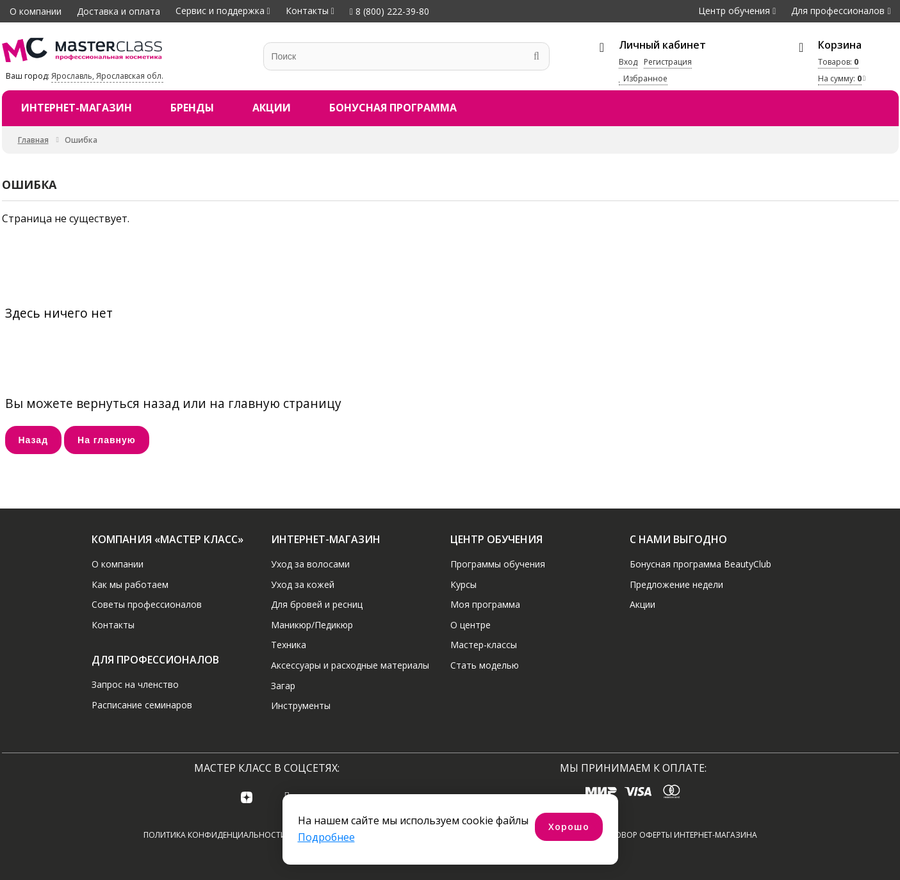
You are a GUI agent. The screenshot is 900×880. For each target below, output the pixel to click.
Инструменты (301, 705)
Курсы (463, 584)
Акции (271, 108)
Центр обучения (734, 10)
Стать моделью (484, 665)
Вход (628, 61)
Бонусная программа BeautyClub (700, 564)
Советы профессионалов (147, 604)
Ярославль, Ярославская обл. (107, 75)
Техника (288, 645)
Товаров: (838, 61)
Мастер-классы (483, 645)
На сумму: (840, 78)
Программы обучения (497, 564)
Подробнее (326, 837)
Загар (283, 685)
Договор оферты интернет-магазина (678, 834)
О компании (35, 11)
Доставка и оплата (118, 11)
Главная (33, 139)
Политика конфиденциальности (214, 834)
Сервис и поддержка (220, 10)
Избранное (643, 78)
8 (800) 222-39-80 (389, 11)
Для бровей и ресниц (317, 604)
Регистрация (668, 61)
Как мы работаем (130, 584)
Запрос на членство (135, 684)
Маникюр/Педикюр (312, 625)
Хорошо (568, 826)
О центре (470, 625)
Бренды (192, 108)
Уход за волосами (310, 564)
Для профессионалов (838, 10)
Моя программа (485, 604)
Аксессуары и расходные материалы (350, 665)
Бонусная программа (393, 108)
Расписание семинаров (142, 704)
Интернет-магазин (76, 108)
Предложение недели (676, 584)
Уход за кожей (302, 584)
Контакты (307, 10)
